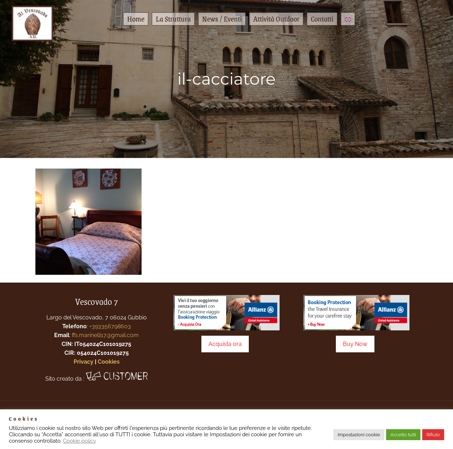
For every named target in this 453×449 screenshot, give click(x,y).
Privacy (83, 361)
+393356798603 (110, 326)
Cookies (109, 361)
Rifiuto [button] (433, 434)
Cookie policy (79, 441)
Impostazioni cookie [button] (359, 434)
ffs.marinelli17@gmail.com (105, 335)
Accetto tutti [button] (403, 434)
